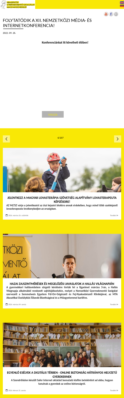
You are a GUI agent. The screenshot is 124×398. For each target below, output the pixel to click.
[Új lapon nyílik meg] (110, 15)
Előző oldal (6, 138)
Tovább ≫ (114, 215)
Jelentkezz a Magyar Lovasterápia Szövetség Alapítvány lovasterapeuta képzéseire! (62, 200)
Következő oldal (117, 138)
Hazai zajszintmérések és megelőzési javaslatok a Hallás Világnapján (62, 284)
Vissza (52, 114)
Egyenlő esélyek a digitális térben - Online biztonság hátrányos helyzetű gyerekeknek (62, 375)
